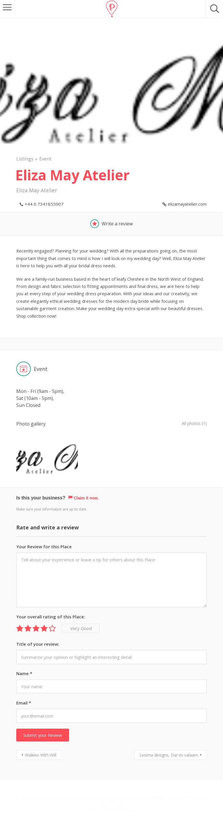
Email (23, 691)
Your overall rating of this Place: (50, 605)
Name (24, 662)
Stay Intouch (127, 798)
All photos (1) (192, 424)
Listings (24, 159)
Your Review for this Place (44, 535)
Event (45, 159)
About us (100, 798)
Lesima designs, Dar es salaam (168, 743)
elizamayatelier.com (187, 204)
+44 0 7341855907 (44, 204)
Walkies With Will (40, 743)
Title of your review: (37, 632)
